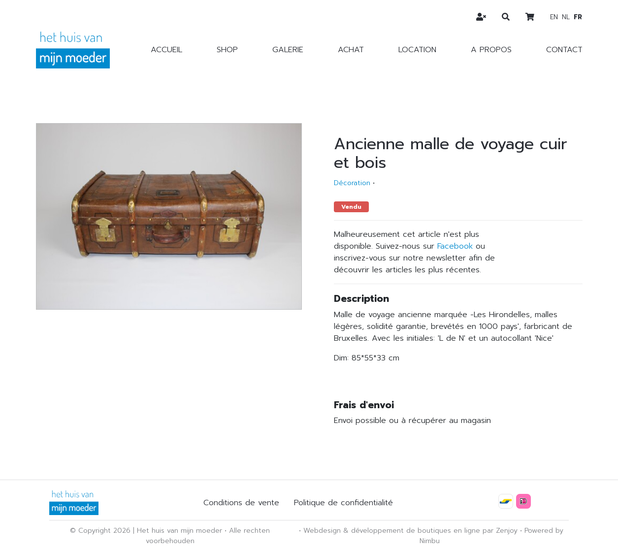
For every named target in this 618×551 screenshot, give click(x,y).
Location (417, 50)
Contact (564, 50)
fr (578, 17)
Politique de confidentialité (343, 503)
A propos (491, 50)
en (554, 17)
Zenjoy (507, 530)
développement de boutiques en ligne (415, 530)
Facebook (455, 246)
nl (566, 17)
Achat (351, 50)
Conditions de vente (241, 503)
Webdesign (322, 530)
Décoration (352, 183)
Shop (227, 50)
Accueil (166, 50)
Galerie (287, 50)
